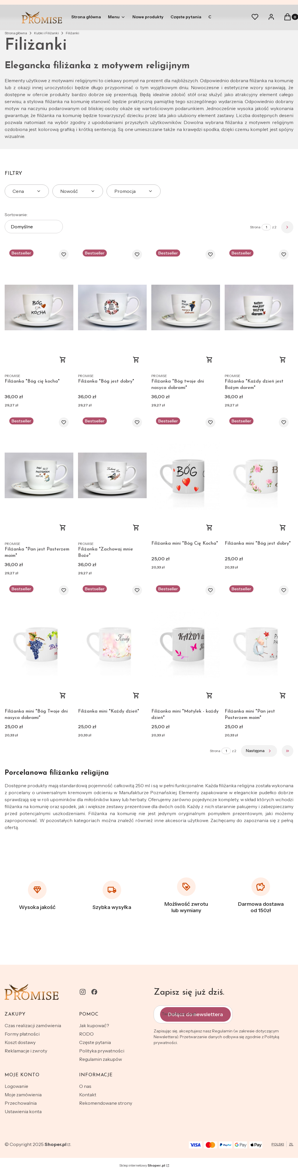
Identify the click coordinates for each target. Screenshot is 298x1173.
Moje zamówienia (23, 1094)
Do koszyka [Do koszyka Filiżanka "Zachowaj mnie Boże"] (136, 527)
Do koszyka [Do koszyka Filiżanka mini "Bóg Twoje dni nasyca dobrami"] (63, 695)
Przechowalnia (21, 1103)
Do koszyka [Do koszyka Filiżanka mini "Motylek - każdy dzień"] (209, 695)
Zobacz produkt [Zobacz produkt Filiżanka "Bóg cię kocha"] (63, 359)
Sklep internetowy (142, 1165)
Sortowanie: (16, 214)
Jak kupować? (94, 1025)
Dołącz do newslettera (195, 1014)
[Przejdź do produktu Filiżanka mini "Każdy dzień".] (112, 643)
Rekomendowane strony (105, 1103)
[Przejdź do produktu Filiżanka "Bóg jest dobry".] (112, 307)
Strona (255, 227)
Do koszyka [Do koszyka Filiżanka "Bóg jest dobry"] (136, 359)
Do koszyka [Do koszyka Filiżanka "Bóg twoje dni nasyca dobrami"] (209, 359)
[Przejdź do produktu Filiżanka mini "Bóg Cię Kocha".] (185, 475)
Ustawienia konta (23, 1111)
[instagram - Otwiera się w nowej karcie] (82, 992)
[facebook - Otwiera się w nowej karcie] (94, 992)
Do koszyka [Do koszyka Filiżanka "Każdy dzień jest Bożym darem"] (283, 359)
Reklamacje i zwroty (26, 1051)
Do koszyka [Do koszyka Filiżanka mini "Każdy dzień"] (136, 695)
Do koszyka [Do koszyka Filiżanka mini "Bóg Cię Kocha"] (209, 527)
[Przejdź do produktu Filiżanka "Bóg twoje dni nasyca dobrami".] (185, 307)
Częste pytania (95, 1042)
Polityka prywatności (101, 1051)
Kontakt (87, 1094)
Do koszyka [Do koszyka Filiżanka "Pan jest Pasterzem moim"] (63, 527)
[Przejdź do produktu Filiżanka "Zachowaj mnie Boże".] (112, 475)
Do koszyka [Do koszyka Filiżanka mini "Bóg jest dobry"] (283, 527)
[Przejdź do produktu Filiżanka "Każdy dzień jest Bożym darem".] (259, 307)
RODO (86, 1034)
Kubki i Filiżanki (46, 33)
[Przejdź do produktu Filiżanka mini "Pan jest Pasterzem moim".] (259, 643)
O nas (85, 1086)
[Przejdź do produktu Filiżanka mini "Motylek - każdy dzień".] (185, 643)
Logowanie (16, 1086)
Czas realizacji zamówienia (33, 1025)
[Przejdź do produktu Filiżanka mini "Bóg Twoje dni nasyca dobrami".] (39, 643)
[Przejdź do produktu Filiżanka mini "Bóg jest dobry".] (259, 475)
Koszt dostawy (20, 1042)
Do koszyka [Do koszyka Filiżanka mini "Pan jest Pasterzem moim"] (283, 695)
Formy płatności (22, 1034)
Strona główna (16, 33)
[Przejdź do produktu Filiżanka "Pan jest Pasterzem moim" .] (39, 475)
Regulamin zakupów (100, 1059)
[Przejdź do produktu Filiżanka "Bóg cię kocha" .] (39, 307)
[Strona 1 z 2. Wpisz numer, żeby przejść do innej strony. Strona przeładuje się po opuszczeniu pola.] (266, 227)
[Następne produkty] (259, 751)
